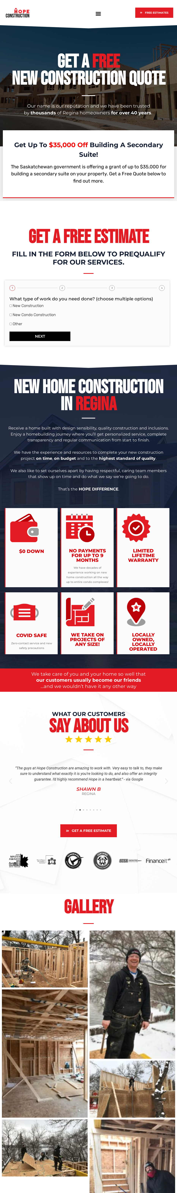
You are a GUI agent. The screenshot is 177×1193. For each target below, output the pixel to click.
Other (17, 324)
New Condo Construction (34, 314)
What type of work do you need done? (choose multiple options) (81, 299)
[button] (98, 14)
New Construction (28, 305)
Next (40, 336)
